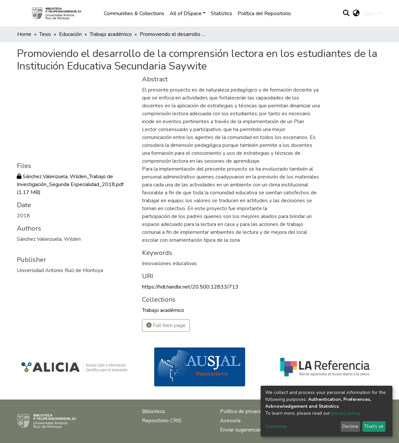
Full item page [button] (165, 325)
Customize (276, 426)
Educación (70, 34)
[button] (356, 13)
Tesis (45, 34)
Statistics (221, 13)
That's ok (374, 426)
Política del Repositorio (264, 13)
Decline (350, 426)
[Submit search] (346, 13)
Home (24, 34)
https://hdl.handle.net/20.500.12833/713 (190, 287)
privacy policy (345, 413)
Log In (370, 13)
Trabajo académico (111, 34)
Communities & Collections (134, 13)
